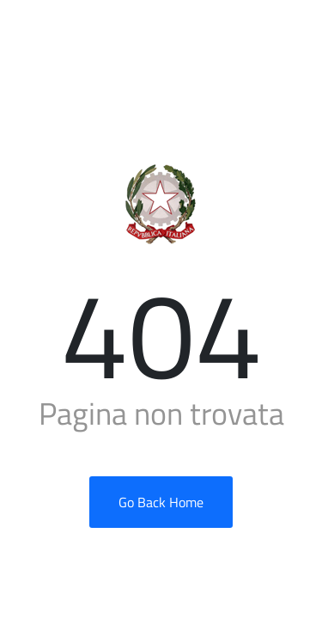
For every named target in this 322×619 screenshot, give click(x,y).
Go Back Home (161, 502)
